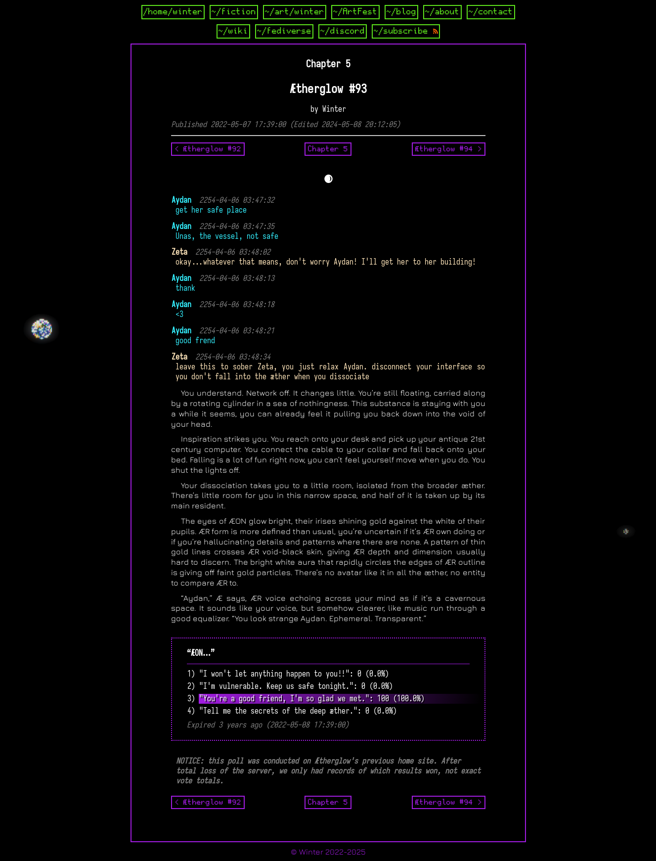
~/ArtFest (355, 11)
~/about (442, 11)
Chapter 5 (328, 149)
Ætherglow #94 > (448, 149)
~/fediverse (284, 31)
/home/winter (173, 11)
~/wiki (233, 31)
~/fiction (234, 11)
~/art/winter (294, 11)
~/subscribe (406, 31)
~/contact (491, 11)
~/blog (401, 11)
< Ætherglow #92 (208, 149)
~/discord (342, 31)
